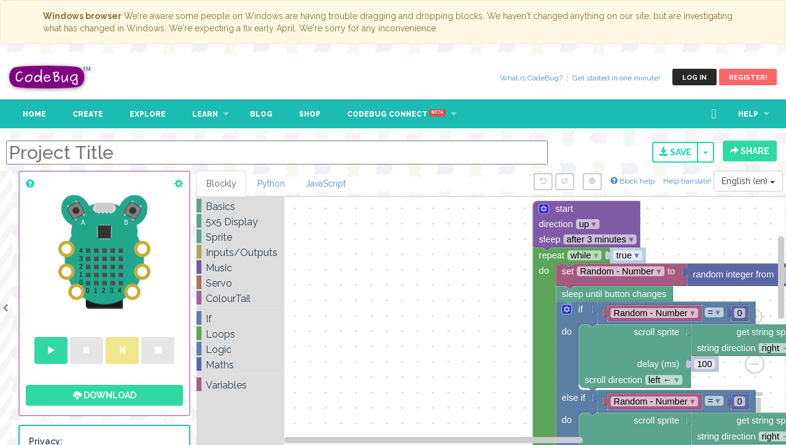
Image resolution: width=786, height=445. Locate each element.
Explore (148, 114)
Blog (261, 114)
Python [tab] (271, 183)
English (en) (748, 181)
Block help (632, 181)
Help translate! (688, 181)
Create (87, 114)
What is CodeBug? (531, 78)
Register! (748, 78)
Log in (694, 78)
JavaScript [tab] (326, 183)
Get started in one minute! (616, 78)
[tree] (240, 295)
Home (34, 114)
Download (104, 395)
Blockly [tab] (221, 183)
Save (675, 152)
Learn (205, 114)
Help (748, 114)
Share (749, 151)
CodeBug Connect (396, 114)
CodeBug (50, 77)
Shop (310, 114)
